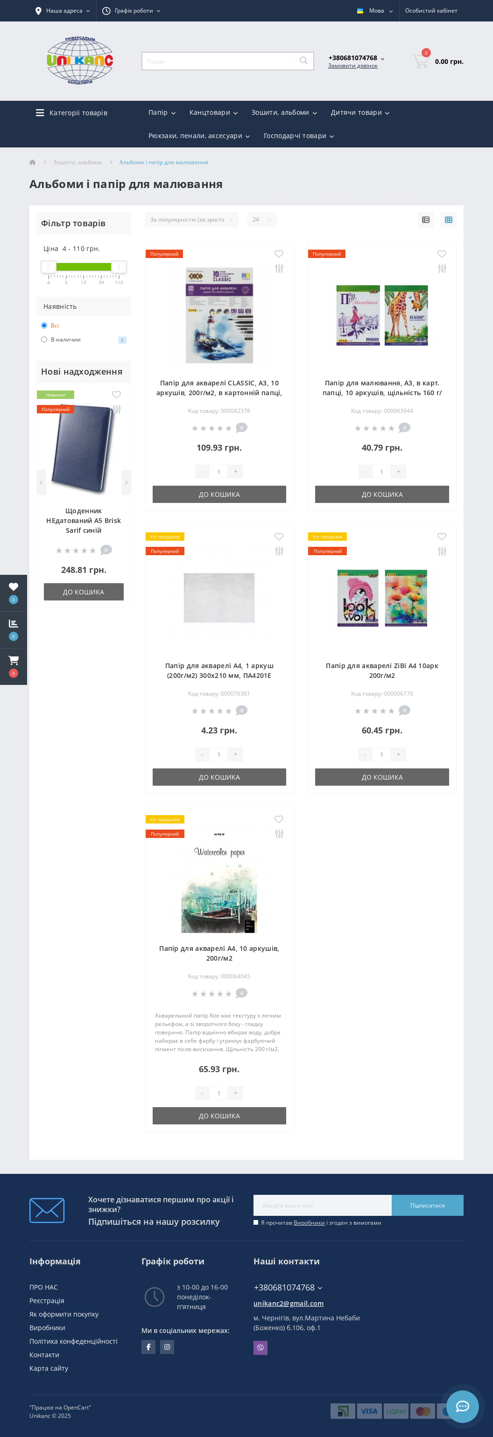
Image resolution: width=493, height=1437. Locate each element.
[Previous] (41, 482)
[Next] (126, 482)
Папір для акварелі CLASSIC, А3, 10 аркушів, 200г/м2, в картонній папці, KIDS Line (219, 392)
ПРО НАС (43, 1287)
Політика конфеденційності (73, 1341)
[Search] (303, 61)
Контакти (44, 1354)
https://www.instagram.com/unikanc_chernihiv (167, 1347)
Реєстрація (46, 1300)
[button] (13, 667)
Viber (260, 1348)
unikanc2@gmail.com (289, 1303)
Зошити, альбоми (77, 162)
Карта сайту (48, 1368)
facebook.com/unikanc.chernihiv (149, 1347)
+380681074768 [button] (288, 1287)
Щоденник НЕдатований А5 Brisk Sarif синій (83, 520)
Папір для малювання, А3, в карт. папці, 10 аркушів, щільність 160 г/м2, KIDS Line (382, 392)
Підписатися (427, 1205)
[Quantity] (218, 472)
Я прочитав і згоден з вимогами (321, 1223)
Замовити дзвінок (353, 66)
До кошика (83, 591)
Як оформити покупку (64, 1314)
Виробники (309, 1223)
